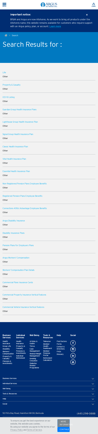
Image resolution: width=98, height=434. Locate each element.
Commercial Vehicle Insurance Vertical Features (23, 307)
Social (48, 404)
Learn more (55, 26)
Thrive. (32, 346)
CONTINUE (64, 430)
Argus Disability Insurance (14, 221)
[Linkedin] (73, 355)
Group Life (7, 346)
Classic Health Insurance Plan (15, 147)
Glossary (60, 354)
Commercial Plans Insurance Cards (18, 282)
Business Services (48, 378)
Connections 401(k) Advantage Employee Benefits (25, 208)
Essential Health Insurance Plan (16, 171)
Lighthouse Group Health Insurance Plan (20, 122)
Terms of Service (34, 430)
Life (4, 73)
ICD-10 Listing (9, 97)
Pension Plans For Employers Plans (18, 245)
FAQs (59, 352)
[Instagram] (73, 349)
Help (48, 399)
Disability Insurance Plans (13, 233)
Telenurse (47, 341)
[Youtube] (73, 362)
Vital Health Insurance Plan (14, 159)
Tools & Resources (48, 394)
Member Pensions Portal (46, 353)
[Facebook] (73, 343)
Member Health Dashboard (47, 346)
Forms (59, 344)
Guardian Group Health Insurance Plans (19, 110)
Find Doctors (62, 341)
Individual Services (48, 383)
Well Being (48, 389)
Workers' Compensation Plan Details (18, 270)
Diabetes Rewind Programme (34, 366)
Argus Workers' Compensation (16, 258)
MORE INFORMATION (65, 423)
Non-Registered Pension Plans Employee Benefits (25, 184)
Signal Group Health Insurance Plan (18, 134)
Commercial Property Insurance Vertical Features (24, 295)
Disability (6, 349)
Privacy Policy (16, 430)
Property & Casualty (11, 85)
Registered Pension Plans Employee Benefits (22, 196)
